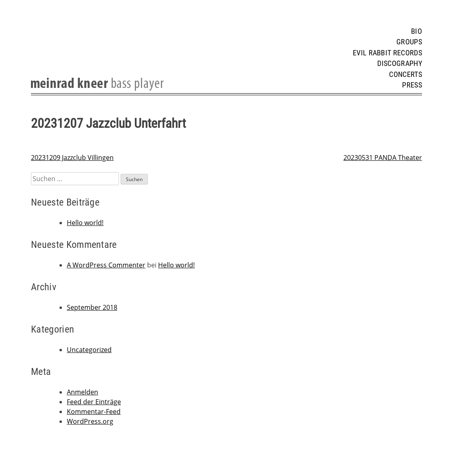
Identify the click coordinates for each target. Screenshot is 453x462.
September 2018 (92, 307)
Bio (416, 31)
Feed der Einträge (94, 401)
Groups (409, 42)
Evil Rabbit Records (387, 53)
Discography (399, 63)
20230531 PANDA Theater (382, 157)
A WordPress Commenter (106, 265)
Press (412, 85)
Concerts (405, 74)
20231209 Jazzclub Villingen (72, 157)
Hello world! (85, 222)
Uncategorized (89, 349)
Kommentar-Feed (94, 411)
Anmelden (82, 392)
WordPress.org (90, 421)
